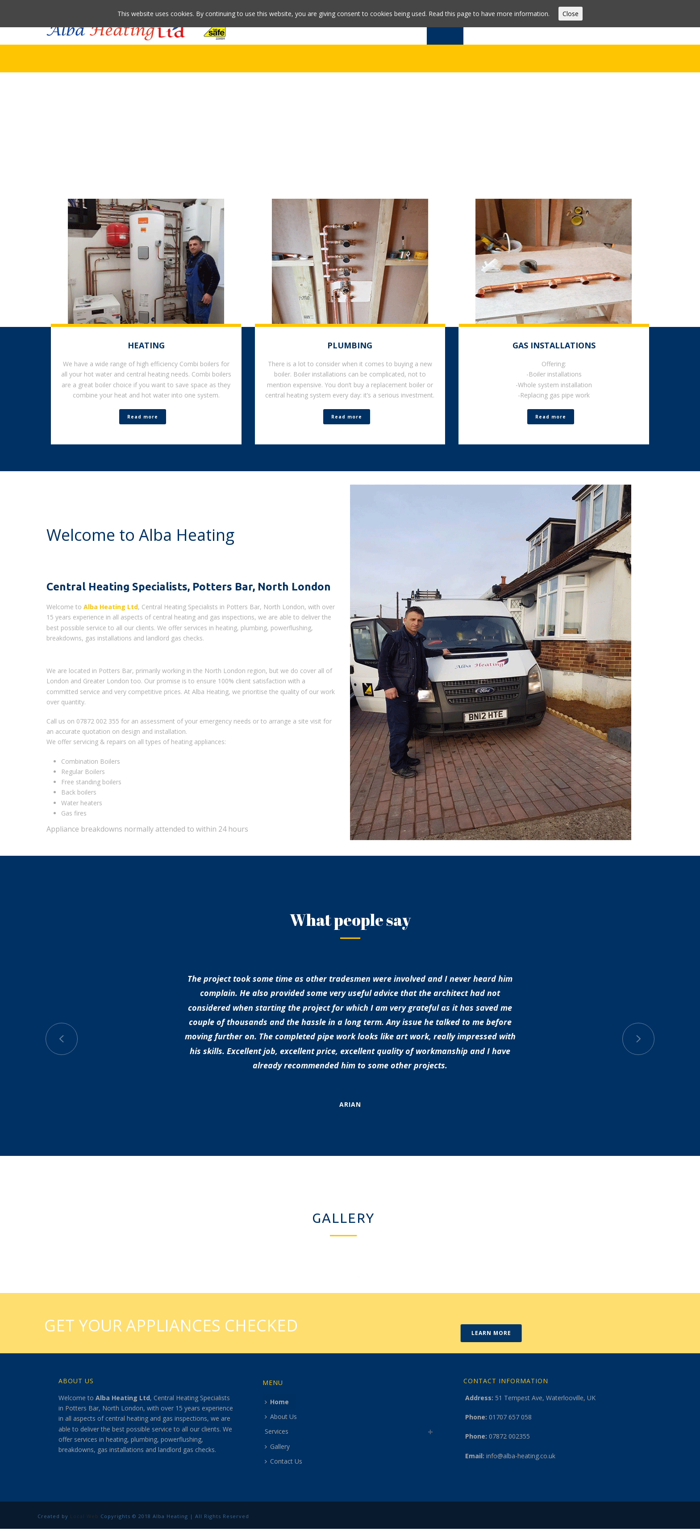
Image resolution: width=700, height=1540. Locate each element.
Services (276, 1431)
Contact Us (283, 1461)
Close (570, 13)
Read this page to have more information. (489, 13)
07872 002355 (509, 1436)
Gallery (277, 1446)
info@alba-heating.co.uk (520, 1456)
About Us (281, 1416)
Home (277, 1402)
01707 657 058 (510, 1417)
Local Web (83, 1516)
